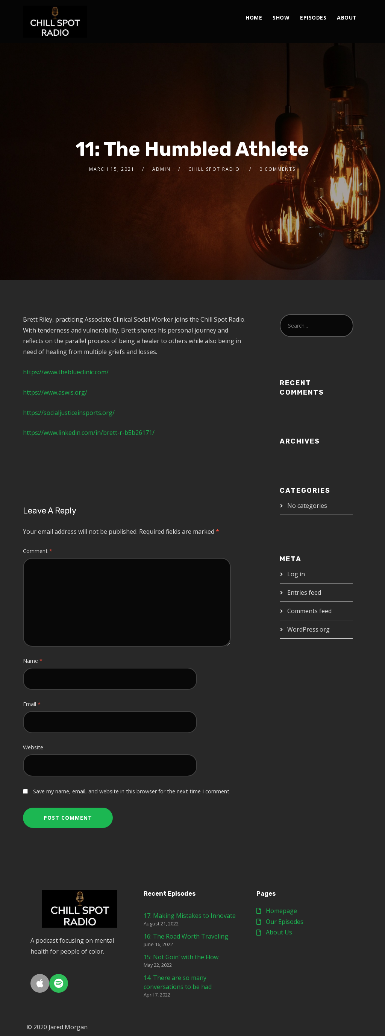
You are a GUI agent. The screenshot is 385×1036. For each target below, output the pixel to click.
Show (281, 17)
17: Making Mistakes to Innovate (190, 915)
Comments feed (309, 611)
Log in (296, 574)
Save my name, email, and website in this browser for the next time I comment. (131, 791)
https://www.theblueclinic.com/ (66, 372)
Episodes (313, 17)
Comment (37, 550)
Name (32, 660)
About (347, 17)
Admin (161, 169)
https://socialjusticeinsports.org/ (69, 413)
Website (33, 747)
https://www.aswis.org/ (55, 392)
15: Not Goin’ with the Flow (181, 957)
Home (254, 17)
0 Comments (277, 169)
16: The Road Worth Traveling (186, 936)
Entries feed (304, 592)
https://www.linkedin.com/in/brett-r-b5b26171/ (89, 432)
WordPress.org (308, 629)
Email (32, 704)
